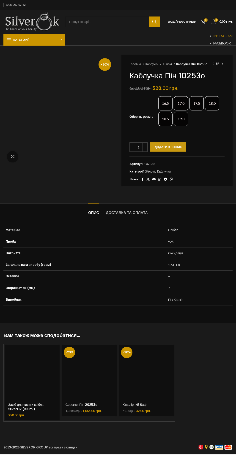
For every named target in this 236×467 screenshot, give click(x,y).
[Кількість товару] (138, 147)
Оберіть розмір (141, 116)
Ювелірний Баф (135, 404)
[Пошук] (112, 21)
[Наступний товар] (222, 64)
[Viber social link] (171, 179)
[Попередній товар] (213, 64)
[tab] (93, 210)
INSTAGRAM (223, 36)
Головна (135, 64)
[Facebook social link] (142, 179)
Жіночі (168, 64)
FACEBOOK (222, 43)
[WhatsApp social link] (159, 179)
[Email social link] (154, 179)
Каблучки (152, 64)
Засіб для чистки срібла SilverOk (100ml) (26, 407)
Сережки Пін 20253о (81, 404)
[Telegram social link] (165, 179)
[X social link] (148, 179)
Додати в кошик (168, 147)
